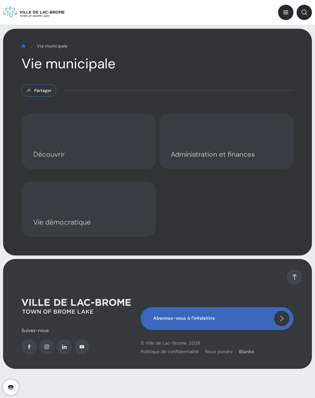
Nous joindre (219, 356)
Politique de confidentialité (170, 356)
